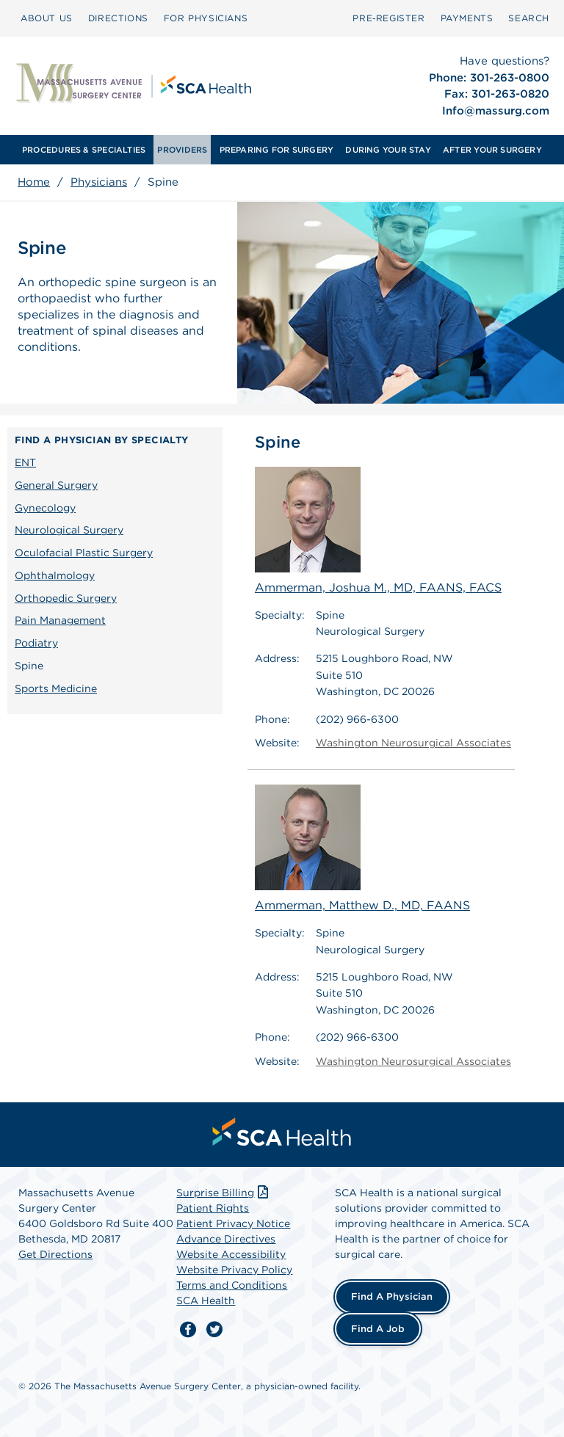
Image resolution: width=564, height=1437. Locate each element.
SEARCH (528, 17)
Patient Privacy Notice (233, 1223)
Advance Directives (225, 1239)
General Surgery (56, 485)
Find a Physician (392, 1296)
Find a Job (378, 1328)
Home (34, 182)
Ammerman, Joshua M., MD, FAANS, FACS (378, 530)
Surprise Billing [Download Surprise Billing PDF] (223, 1192)
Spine (29, 666)
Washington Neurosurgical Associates (413, 743)
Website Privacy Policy (234, 1270)
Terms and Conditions (231, 1285)
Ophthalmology (55, 575)
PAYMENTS (467, 17)
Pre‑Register (388, 17)
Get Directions (55, 1254)
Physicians (98, 182)
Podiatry (36, 643)
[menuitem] (47, 18)
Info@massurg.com (495, 110)
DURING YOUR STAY (388, 150)
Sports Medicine (56, 688)
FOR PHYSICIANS (205, 17)
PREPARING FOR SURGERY (277, 150)
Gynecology (45, 508)
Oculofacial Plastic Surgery (84, 553)
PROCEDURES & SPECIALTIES (83, 150)
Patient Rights (212, 1208)
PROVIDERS (182, 150)
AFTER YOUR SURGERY (492, 150)
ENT (25, 462)
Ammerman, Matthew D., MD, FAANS (362, 848)
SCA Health (205, 1300)
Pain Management (60, 620)
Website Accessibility (231, 1254)
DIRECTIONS (118, 17)
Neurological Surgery (69, 530)
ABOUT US (47, 17)
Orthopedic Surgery (66, 598)
